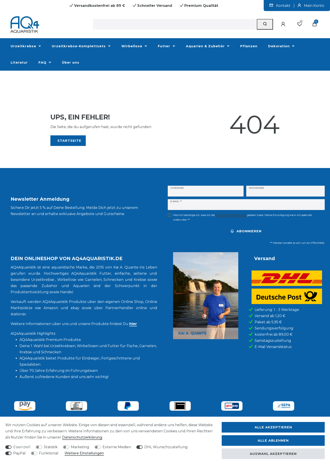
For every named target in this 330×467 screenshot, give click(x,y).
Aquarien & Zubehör (206, 46)
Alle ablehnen (273, 440)
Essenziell (22, 447)
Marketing (80, 447)
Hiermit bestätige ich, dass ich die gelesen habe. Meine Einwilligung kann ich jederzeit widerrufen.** (242, 217)
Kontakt (280, 6)
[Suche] (265, 24)
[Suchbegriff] (175, 24)
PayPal (19, 453)
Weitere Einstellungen (84, 453)
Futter (164, 46)
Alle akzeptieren (273, 427)
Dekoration (279, 46)
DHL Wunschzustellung (166, 447)
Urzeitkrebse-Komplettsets (79, 46)
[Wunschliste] (299, 24)
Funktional (48, 453)
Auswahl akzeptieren (273, 454)
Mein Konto (311, 6)
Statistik (51, 447)
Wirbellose (132, 46)
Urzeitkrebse (24, 46)
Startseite (69, 141)
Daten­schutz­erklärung (82, 437)
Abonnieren (246, 231)
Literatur (19, 62)
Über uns (70, 62)
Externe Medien (117, 447)
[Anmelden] (284, 24)
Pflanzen (249, 46)
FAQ (43, 62)
